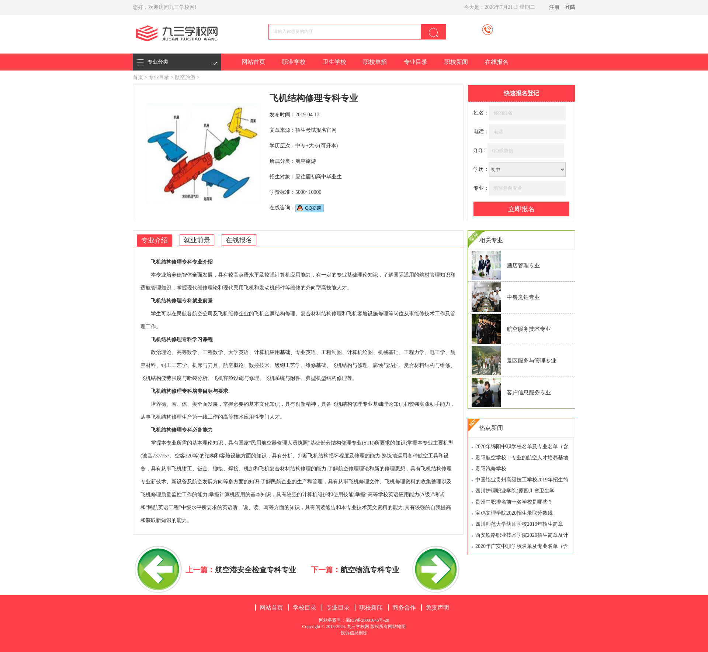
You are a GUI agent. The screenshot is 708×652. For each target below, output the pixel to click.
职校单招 (375, 62)
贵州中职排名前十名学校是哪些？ (514, 502)
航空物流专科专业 (369, 570)
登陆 (570, 7)
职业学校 (294, 62)
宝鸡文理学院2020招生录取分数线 (514, 513)
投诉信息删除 (354, 632)
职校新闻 (456, 62)
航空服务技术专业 (529, 329)
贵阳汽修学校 (490, 468)
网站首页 (253, 62)
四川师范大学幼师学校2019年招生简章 (519, 524)
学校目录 (304, 607)
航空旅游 (185, 77)
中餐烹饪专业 (523, 297)
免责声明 (437, 607)
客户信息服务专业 (529, 392)
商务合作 (404, 607)
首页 (138, 77)
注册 (554, 7)
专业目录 (415, 62)
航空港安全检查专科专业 (255, 570)
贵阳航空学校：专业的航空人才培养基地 (521, 457)
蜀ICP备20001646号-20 (367, 620)
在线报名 (497, 62)
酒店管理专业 (523, 265)
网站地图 (397, 626)
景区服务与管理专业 (531, 361)
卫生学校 (334, 62)
